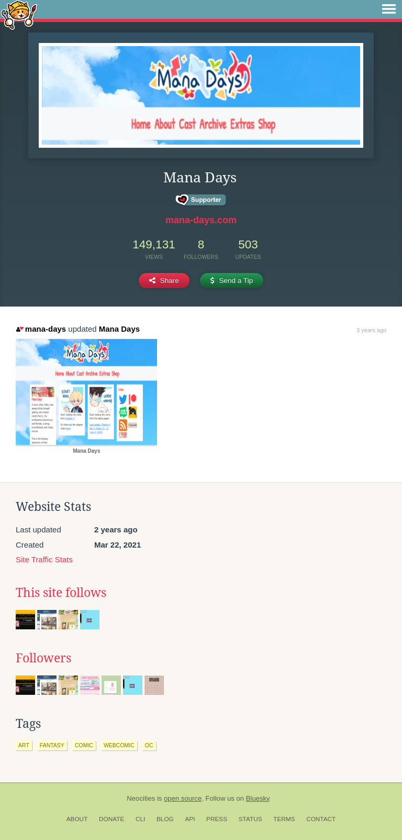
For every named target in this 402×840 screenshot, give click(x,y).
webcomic (119, 745)
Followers (43, 658)
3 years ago (371, 330)
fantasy (52, 745)
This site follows (61, 592)
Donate (111, 819)
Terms (284, 819)
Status (250, 819)
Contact (321, 819)
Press (216, 819)
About (77, 819)
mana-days (41, 328)
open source (183, 798)
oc (149, 745)
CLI (140, 819)
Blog (165, 819)
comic (84, 745)
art (23, 745)
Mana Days (119, 328)
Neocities (141, 798)
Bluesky (258, 798)
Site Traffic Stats (44, 559)
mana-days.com (201, 220)
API (190, 819)
